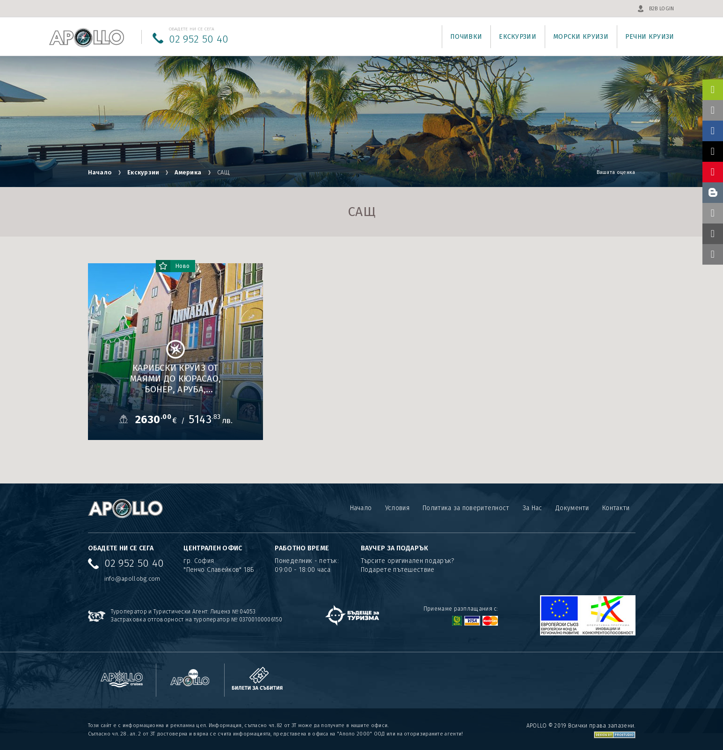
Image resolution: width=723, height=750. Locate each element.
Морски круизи (580, 37)
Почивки (466, 37)
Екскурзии (517, 37)
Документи (572, 508)
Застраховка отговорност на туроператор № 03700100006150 (197, 619)
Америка (188, 172)
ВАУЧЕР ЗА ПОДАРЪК (395, 548)
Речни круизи (649, 37)
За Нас (532, 508)
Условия (397, 508)
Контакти (615, 508)
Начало (100, 172)
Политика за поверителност (466, 508)
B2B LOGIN (661, 9)
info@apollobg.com (132, 578)
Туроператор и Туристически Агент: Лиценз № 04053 (183, 611)
